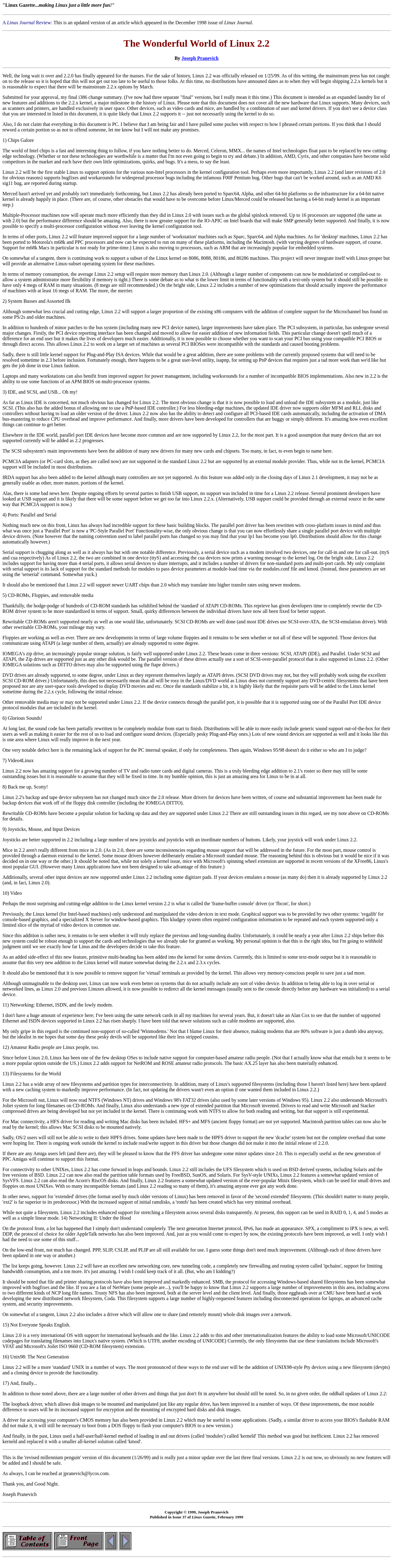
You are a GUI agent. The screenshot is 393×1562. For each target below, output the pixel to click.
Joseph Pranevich (199, 58)
